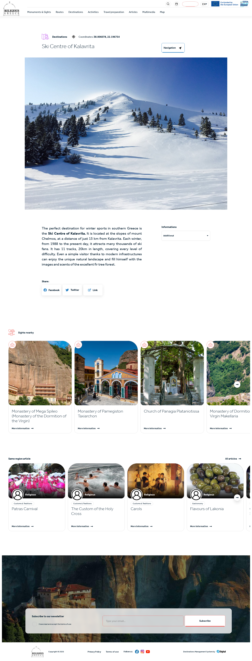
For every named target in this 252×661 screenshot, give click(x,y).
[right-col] (173, 48)
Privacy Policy (94, 651)
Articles (133, 12)
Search (168, 4)
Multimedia (148, 12)
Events (176, 4)
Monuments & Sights (39, 12)
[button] (237, 384)
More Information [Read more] (21, 428)
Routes (60, 12)
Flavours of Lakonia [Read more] (207, 508)
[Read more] (40, 416)
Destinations (75, 12)
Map (162, 12)
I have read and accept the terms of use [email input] (55, 624)
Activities (93, 12)
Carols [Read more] (136, 508)
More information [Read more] (21, 526)
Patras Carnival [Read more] (25, 508)
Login (190, 4)
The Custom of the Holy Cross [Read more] (92, 511)
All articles (231, 458)
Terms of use (112, 651)
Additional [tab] (168, 235)
